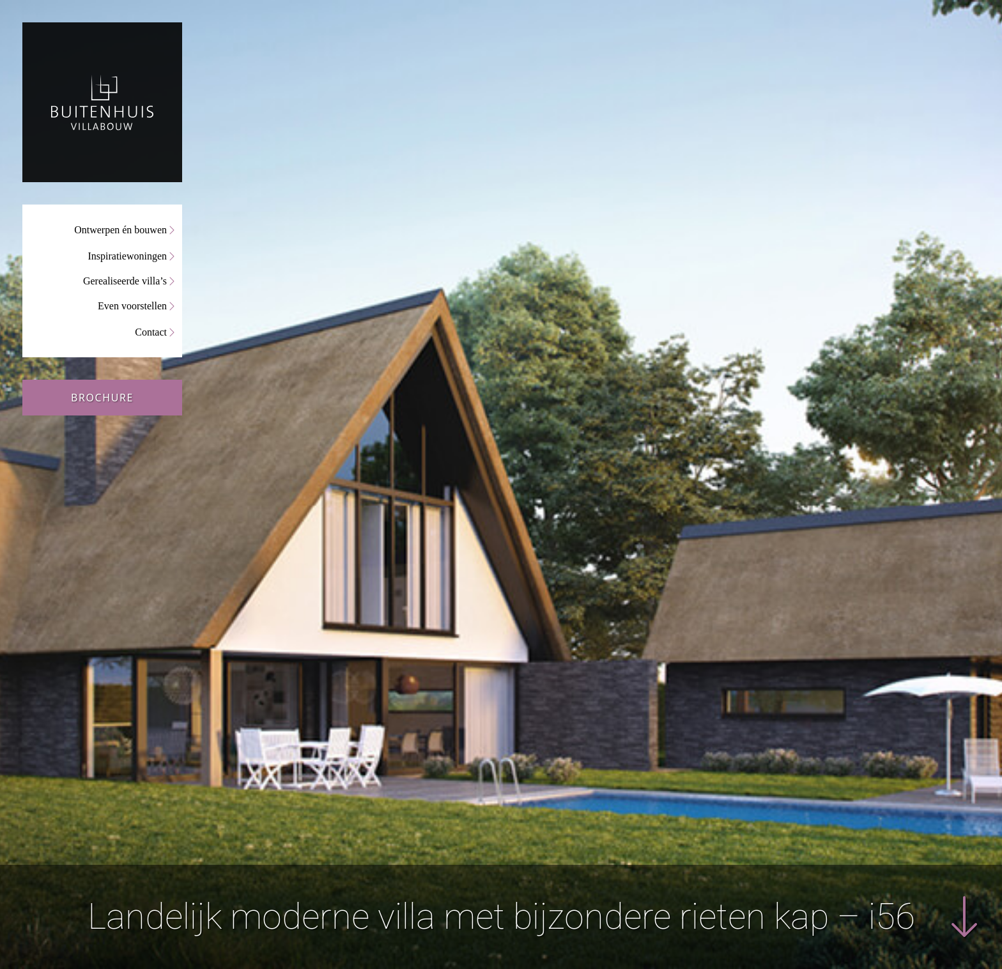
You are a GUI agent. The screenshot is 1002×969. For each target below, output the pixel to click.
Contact (151, 332)
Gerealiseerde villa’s (125, 280)
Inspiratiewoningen (127, 256)
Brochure (102, 398)
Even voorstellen (132, 305)
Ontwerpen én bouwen (120, 229)
